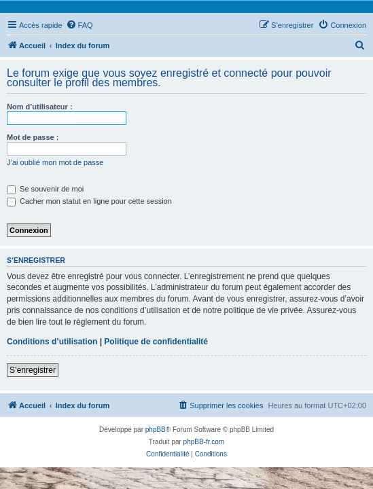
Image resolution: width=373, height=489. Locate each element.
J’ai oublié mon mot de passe (55, 162)
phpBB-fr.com (204, 442)
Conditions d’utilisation (52, 341)
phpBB (155, 429)
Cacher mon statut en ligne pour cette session (89, 201)
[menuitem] (79, 25)
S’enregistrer (33, 370)
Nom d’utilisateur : (40, 107)
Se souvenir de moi (45, 189)
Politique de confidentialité (156, 341)
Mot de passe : (32, 137)
